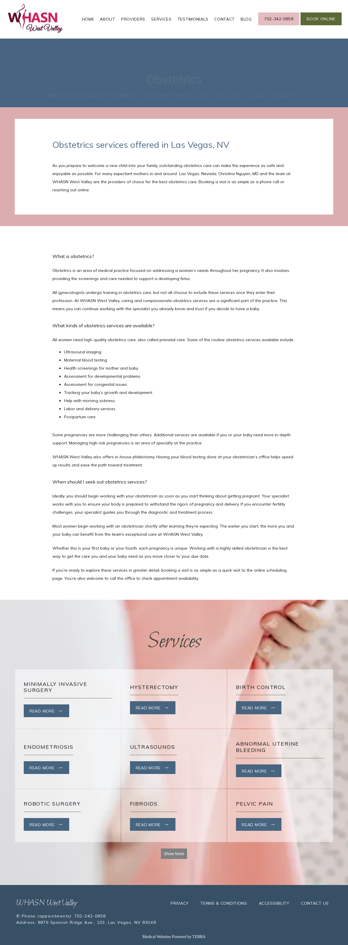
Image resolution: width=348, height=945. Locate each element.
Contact (224, 19)
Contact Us (315, 903)
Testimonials (192, 19)
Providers (133, 19)
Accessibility (274, 903)
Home (88, 19)
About (107, 19)
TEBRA (199, 937)
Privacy (180, 903)
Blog (246, 19)
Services (161, 19)
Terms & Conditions (223, 903)
